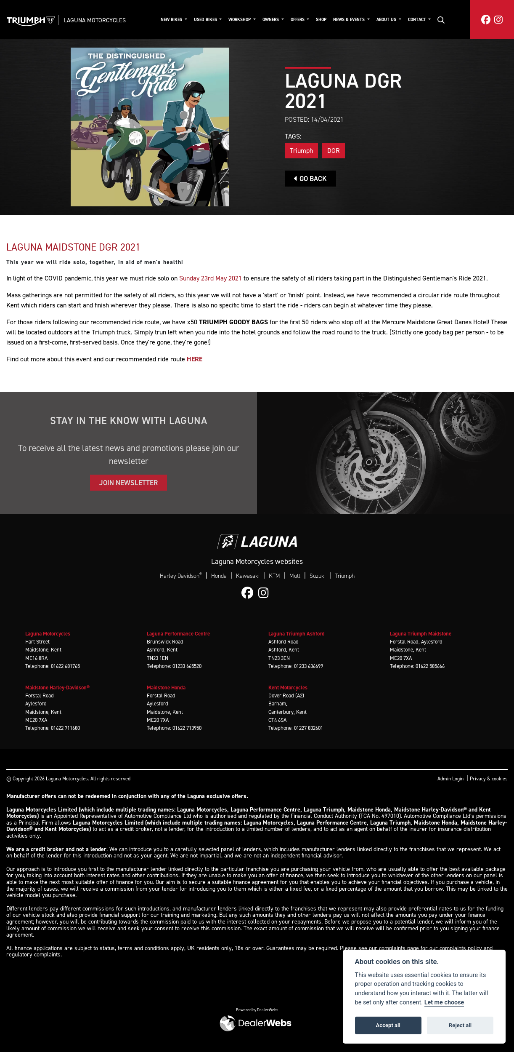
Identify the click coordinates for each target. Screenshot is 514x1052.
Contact (417, 19)
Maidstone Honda (166, 687)
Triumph (301, 150)
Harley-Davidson (181, 575)
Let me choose (444, 1002)
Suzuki (318, 576)
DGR (333, 150)
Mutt (294, 576)
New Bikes (172, 19)
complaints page (399, 948)
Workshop (240, 19)
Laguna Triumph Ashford (296, 633)
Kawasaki (248, 576)
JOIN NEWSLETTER (128, 482)
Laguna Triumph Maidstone (420, 633)
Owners (271, 19)
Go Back (310, 178)
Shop (321, 19)
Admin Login (450, 778)
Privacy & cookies (489, 778)
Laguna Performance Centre (178, 633)
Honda (219, 576)
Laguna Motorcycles (95, 20)
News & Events (349, 19)
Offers (298, 19)
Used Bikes (206, 19)
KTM (274, 576)
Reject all (460, 1025)
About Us (386, 19)
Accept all (388, 1025)
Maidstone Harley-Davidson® (57, 687)
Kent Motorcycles (287, 687)
